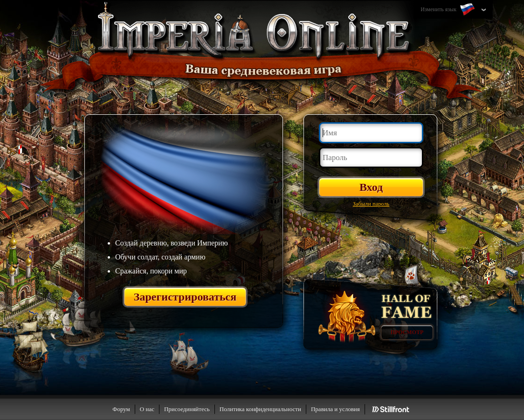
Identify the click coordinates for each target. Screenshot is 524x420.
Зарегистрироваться (185, 297)
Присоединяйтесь (187, 409)
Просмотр (407, 332)
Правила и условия (335, 409)
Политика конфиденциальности (260, 409)
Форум (121, 409)
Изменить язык (448, 9)
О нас (147, 409)
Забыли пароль (371, 204)
